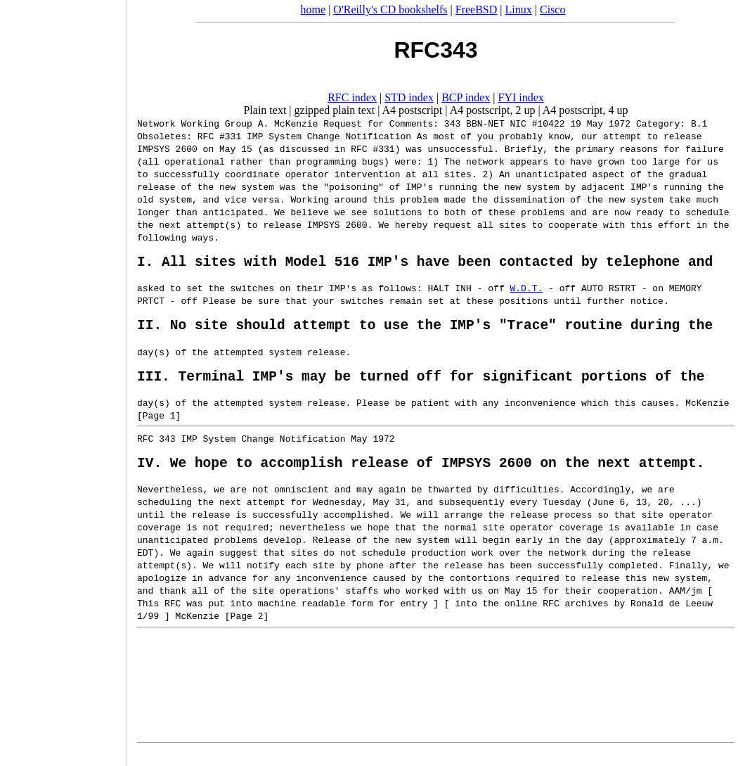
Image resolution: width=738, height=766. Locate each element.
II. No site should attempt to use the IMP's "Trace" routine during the (425, 330)
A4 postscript (412, 110)
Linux (518, 9)
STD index (409, 97)
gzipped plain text (334, 110)
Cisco (552, 9)
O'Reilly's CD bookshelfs (390, 9)
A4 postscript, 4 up (585, 110)
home (313, 9)
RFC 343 (156, 448)
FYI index (521, 97)
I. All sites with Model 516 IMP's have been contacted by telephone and (425, 264)
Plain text (264, 110)
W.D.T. (526, 291)
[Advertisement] (63, 378)
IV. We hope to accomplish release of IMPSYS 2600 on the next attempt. (420, 475)
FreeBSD (476, 9)
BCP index (465, 97)
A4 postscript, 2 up (493, 110)
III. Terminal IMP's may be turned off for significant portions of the (420, 385)
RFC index (352, 97)
